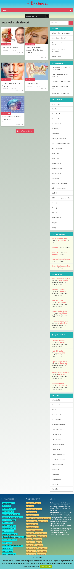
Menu (4, 10)
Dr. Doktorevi (12, 50)
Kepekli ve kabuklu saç (59, 74)
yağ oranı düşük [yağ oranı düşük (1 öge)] (42, 536)
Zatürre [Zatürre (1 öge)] (38, 503)
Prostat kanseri (56, 57)
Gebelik (54, 410)
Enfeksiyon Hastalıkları (59, 139)
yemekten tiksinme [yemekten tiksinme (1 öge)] (41, 533)
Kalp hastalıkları (56, 434)
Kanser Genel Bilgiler (58, 444)
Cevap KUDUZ (56, 81)
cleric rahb (66, 93)
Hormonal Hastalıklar (58, 425)
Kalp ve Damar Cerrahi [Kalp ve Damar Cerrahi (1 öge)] (9, 540)
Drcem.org (64, 532)
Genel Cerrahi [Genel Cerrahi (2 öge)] (7, 523)
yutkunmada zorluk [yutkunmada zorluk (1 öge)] (32, 527)
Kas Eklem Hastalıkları (58, 459)
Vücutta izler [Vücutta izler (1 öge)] (30, 542)
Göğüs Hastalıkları (57, 168)
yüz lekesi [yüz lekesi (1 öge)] (30, 506)
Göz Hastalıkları (56, 173)
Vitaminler (55, 489)
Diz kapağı (55, 247)
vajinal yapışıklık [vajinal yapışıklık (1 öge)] (31, 548)
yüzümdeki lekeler (57, 86)
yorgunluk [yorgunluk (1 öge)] (30, 533)
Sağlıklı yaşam (56, 474)
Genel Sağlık (55, 158)
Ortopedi (54, 213)
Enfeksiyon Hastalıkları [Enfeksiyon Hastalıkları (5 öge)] (11, 514)
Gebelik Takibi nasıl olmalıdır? (61, 33)
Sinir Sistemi (6, 44)
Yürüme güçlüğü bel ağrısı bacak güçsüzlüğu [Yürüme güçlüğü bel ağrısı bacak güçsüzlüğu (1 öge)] (38, 518)
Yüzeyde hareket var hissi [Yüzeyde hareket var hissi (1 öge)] (34, 509)
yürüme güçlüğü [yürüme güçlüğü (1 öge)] (31, 521)
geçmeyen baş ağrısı (58, 289)
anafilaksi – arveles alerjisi (60, 238)
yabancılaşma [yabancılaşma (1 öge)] (37, 539)
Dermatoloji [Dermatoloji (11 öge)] (9, 509)
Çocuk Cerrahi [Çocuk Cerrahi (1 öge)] (7, 551)
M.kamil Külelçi (62, 313)
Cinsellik (54, 109)
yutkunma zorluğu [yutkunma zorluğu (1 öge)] (32, 524)
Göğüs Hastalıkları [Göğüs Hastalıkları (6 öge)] (9, 534)
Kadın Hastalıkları (57, 430)
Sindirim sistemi (56, 479)
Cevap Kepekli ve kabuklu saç (61, 67)
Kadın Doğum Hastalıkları (59, 183)
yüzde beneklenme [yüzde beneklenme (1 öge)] (32, 515)
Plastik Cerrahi (56, 218)
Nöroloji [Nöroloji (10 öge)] (7, 548)
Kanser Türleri (56, 449)
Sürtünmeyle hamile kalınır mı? (61, 259)
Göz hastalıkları (56, 420)
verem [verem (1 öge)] (39, 542)
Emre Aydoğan (62, 385)
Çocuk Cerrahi (56, 114)
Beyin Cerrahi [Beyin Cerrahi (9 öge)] (8, 503)
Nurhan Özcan (62, 324)
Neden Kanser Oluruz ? (59, 38)
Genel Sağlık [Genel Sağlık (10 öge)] (9, 526)
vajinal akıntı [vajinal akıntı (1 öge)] (41, 554)
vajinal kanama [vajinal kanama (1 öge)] (31, 554)
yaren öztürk (62, 302)
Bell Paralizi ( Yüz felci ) (10, 47)
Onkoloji (54, 208)
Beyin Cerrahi (56, 104)
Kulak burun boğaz (57, 464)
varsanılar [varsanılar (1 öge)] (29, 545)
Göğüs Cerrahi (56, 163)
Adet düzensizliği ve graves (60, 322)
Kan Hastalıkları (56, 439)
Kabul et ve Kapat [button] (46, 566)
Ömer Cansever (63, 281)
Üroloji (54, 228)
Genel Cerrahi (56, 153)
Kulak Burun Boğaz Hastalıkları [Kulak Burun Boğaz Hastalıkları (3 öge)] (12, 546)
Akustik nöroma (32, 83)
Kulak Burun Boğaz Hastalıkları (61, 198)
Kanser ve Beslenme (58, 454)
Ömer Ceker (67, 81)
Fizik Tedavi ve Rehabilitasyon (61, 143)
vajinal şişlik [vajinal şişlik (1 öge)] (39, 545)
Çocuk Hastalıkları (57, 119)
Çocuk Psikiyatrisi (57, 124)
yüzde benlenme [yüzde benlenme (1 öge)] (31, 512)
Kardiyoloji (55, 193)
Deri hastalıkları (56, 405)
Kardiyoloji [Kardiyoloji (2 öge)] (7, 543)
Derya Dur (57, 69)
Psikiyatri (54, 223)
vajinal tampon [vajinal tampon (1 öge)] (42, 548)
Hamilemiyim (56, 93)
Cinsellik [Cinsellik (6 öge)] (6, 506)
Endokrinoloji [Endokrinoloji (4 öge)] (8, 511)
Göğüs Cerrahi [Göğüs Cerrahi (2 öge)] (8, 531)
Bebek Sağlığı (56, 400)
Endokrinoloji (56, 134)
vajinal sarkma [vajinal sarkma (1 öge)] (31, 551)
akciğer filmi (55, 252)
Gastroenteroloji (57, 148)
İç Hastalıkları (56, 178)
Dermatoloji (55, 129)
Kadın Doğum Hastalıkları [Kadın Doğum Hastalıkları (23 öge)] (14, 537)
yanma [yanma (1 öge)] (29, 539)
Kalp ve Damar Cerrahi (59, 188)
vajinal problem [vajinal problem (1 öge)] (42, 551)
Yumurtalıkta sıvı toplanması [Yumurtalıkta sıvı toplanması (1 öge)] (34, 530)
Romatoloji (55, 469)
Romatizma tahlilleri (58, 383)
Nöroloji (54, 203)
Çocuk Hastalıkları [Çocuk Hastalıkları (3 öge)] (9, 554)
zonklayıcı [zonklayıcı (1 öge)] (30, 503)
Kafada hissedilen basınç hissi (61, 266)
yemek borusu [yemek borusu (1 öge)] (31, 536)
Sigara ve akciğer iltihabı (59, 311)
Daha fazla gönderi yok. (25, 131)
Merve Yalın (61, 374)
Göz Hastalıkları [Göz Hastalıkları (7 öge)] (9, 528)
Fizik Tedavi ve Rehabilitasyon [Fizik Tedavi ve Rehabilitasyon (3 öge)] (12, 517)
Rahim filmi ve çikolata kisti (60, 372)
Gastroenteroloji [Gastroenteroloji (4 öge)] (9, 520)
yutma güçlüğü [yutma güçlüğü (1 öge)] (43, 521)
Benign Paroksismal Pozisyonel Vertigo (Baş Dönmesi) (34, 50)
